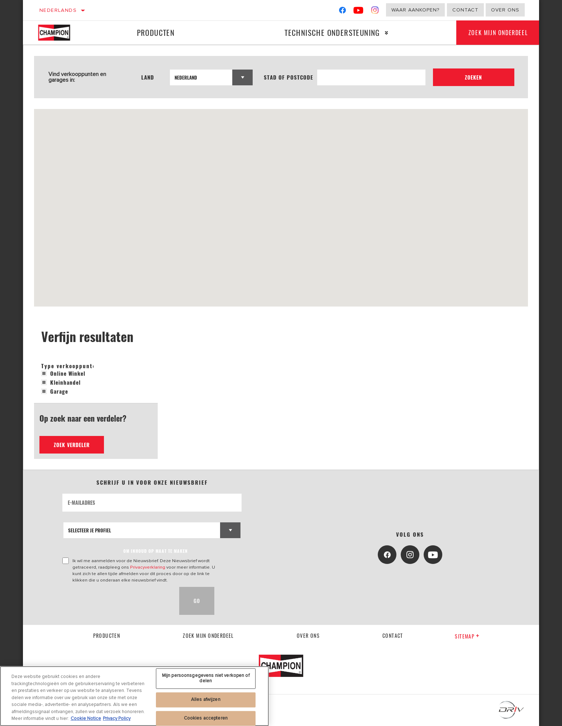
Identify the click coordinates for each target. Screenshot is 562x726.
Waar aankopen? (415, 10)
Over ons (505, 10)
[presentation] (116, 601)
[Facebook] (342, 12)
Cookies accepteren (206, 718)
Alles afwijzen (205, 699)
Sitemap (467, 636)
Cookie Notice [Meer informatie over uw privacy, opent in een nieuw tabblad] (86, 718)
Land (149, 77)
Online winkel (63, 373)
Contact (465, 10)
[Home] (59, 33)
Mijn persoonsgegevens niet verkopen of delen (205, 678)
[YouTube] (358, 12)
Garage (54, 391)
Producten (154, 32)
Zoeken (478, 77)
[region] (134, 696)
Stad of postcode (298, 77)
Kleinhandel (61, 382)
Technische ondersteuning (329, 32)
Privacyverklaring (147, 567)
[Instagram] (375, 12)
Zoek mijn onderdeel (495, 32)
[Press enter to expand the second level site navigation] (383, 33)
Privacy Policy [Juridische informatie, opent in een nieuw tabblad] (116, 718)
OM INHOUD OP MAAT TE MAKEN (155, 551)
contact (392, 635)
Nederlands (58, 10)
